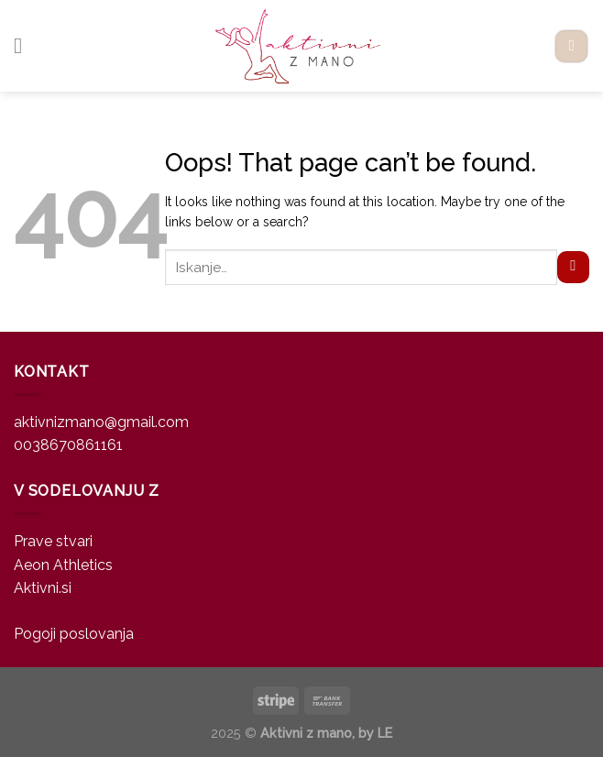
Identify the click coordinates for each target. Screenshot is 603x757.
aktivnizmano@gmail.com (101, 422)
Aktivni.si (42, 588)
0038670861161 (68, 445)
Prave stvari (53, 541)
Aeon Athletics (63, 565)
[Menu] (25, 45)
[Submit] (573, 267)
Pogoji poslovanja (74, 633)
